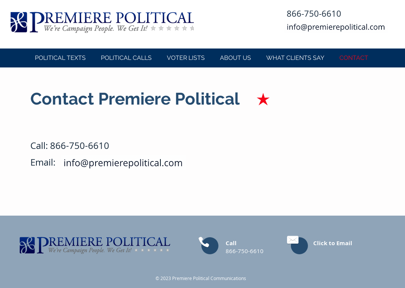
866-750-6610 (79, 145)
